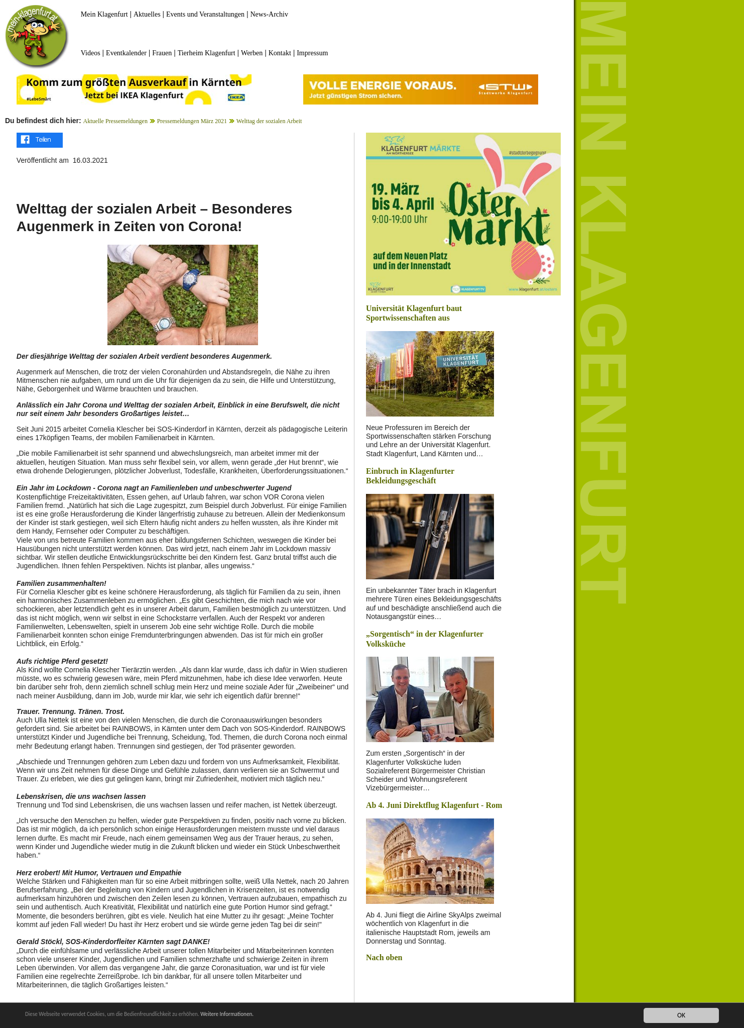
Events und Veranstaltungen (205, 14)
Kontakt (280, 53)
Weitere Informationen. (272, 1015)
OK (681, 1015)
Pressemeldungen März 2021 (192, 121)
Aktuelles (147, 14)
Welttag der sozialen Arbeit (269, 121)
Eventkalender (126, 53)
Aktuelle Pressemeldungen (115, 121)
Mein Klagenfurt (104, 14)
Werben (252, 53)
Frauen (162, 53)
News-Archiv (269, 14)
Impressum (312, 53)
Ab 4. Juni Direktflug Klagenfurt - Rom (434, 805)
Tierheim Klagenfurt (206, 53)
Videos (90, 53)
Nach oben (384, 957)
